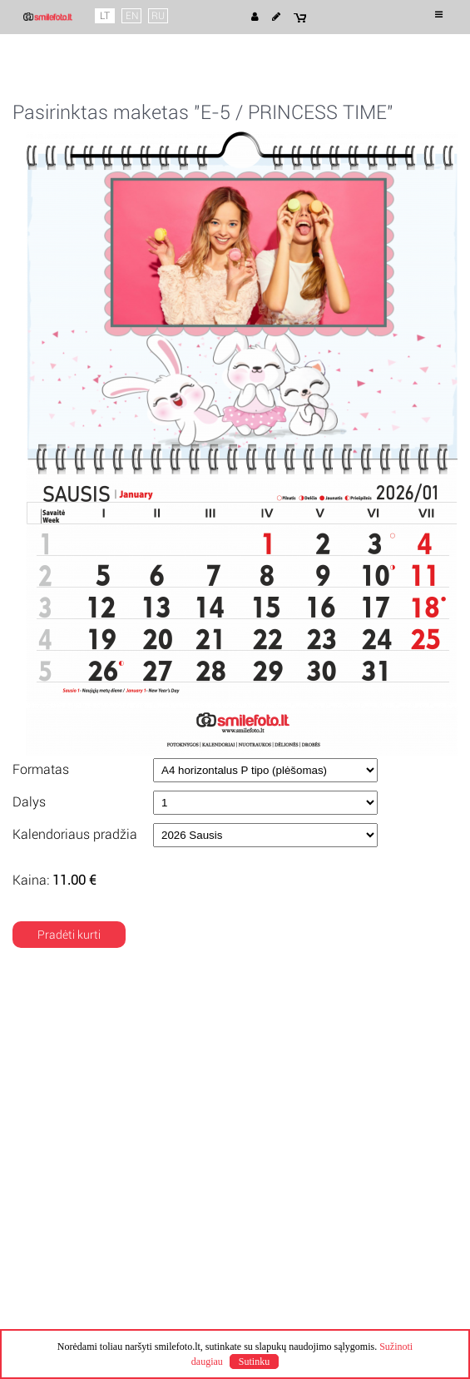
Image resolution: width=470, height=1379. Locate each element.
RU (158, 16)
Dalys (29, 802)
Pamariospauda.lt (334, 1300)
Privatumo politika (73, 1051)
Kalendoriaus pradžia (74, 834)
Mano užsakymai (70, 1113)
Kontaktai (275, 1098)
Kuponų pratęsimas (302, 1066)
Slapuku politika (66, 1066)
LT (105, 16)
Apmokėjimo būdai (299, 1051)
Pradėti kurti (69, 934)
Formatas (40, 769)
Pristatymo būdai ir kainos (319, 1036)
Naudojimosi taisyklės (82, 1036)
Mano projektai (65, 1098)
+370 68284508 (292, 1113)
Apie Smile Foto (67, 1021)
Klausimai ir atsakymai (85, 1128)
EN (132, 16)
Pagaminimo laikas (300, 1021)
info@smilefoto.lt (295, 1128)
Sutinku (254, 1361)
